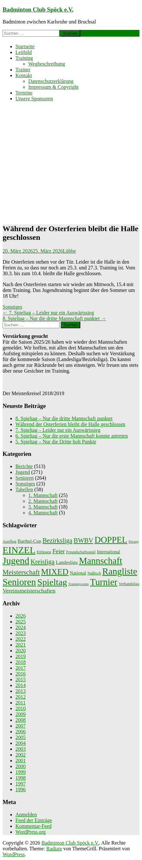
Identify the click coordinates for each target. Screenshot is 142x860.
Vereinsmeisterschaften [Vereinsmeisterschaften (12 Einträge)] (29, 590)
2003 (20, 749)
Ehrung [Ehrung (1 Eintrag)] (133, 541)
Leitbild (23, 52)
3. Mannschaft (43, 507)
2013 (20, 691)
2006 (20, 731)
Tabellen (24, 489)
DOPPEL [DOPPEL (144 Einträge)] (110, 540)
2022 (20, 639)
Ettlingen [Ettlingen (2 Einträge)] (44, 552)
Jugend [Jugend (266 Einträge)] (16, 561)
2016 (20, 673)
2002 (20, 754)
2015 (20, 679)
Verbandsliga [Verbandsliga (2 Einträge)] (129, 584)
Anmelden (26, 814)
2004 (20, 743)
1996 (20, 789)
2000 (20, 766)
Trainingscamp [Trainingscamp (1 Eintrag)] (78, 584)
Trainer (23, 69)
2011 (20, 702)
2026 (20, 616)
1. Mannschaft (43, 495)
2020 (20, 650)
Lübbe (69, 251)
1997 (20, 783)
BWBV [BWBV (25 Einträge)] (83, 540)
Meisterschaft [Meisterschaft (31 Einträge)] (21, 572)
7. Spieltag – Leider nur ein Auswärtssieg (48, 312)
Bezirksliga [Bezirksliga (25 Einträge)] (57, 540)
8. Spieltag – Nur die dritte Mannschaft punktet (54, 318)
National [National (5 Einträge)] (78, 572)
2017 (20, 668)
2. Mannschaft (43, 501)
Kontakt (23, 75)
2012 (20, 697)
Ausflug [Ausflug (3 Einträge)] (9, 541)
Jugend (22, 472)
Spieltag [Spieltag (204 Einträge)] (52, 582)
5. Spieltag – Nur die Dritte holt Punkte (55, 441)
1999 (20, 772)
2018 (20, 662)
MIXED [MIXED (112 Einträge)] (54, 571)
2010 (20, 708)
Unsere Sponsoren (34, 98)
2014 (20, 685)
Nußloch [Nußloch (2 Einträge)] (94, 573)
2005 (20, 737)
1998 (20, 778)
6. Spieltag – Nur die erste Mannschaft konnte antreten (71, 436)
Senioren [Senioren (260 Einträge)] (19, 582)
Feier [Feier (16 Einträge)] (58, 551)
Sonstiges (12, 307)
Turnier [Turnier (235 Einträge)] (103, 582)
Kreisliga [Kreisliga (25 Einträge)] (43, 561)
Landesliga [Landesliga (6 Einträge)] (67, 562)
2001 (20, 760)
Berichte (24, 466)
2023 (20, 633)
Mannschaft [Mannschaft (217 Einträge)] (100, 561)
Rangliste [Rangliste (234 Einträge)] (119, 571)
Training (24, 58)
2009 (20, 714)
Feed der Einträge (33, 820)
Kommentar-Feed (33, 826)
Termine (23, 92)
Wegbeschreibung (46, 64)
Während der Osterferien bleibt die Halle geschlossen (70, 424)
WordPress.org (30, 832)
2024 (20, 627)
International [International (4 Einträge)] (108, 551)
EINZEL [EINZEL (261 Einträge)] (19, 550)
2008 (20, 720)
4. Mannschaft (43, 512)
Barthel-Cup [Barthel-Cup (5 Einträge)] (29, 541)
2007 (20, 726)
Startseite (25, 46)
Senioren (24, 478)
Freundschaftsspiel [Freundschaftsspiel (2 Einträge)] (81, 552)
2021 (20, 644)
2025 (20, 621)
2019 (20, 656)
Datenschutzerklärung (50, 81)
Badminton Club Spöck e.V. (38, 9)
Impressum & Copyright (53, 87)
